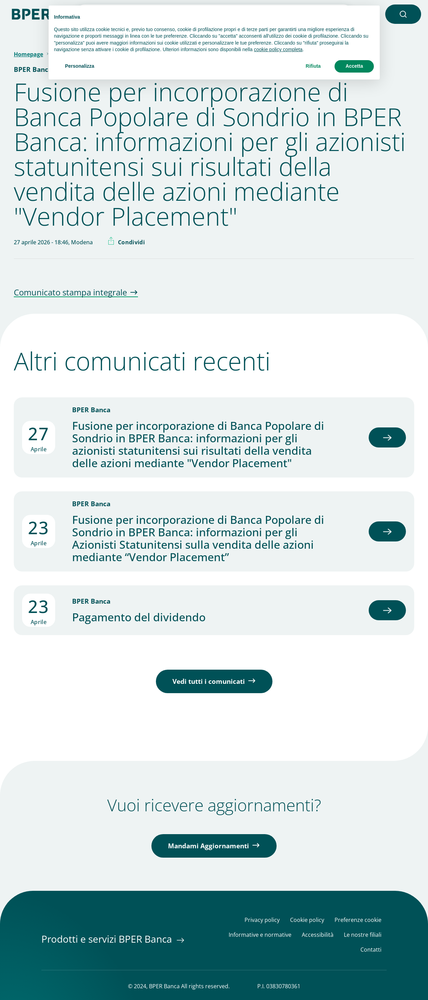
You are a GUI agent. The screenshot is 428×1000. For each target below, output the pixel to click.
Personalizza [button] (79, 66)
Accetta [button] (354, 66)
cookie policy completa (278, 49)
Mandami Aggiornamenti (208, 845)
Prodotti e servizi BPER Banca (108, 938)
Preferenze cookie (358, 920)
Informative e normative (260, 935)
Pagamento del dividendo (139, 617)
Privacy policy (262, 920)
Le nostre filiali (362, 935)
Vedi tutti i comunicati (208, 681)
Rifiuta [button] (313, 66)
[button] (403, 14)
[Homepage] (34, 13)
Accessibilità (318, 935)
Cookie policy (307, 920)
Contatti (370, 949)
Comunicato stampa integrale (70, 292)
